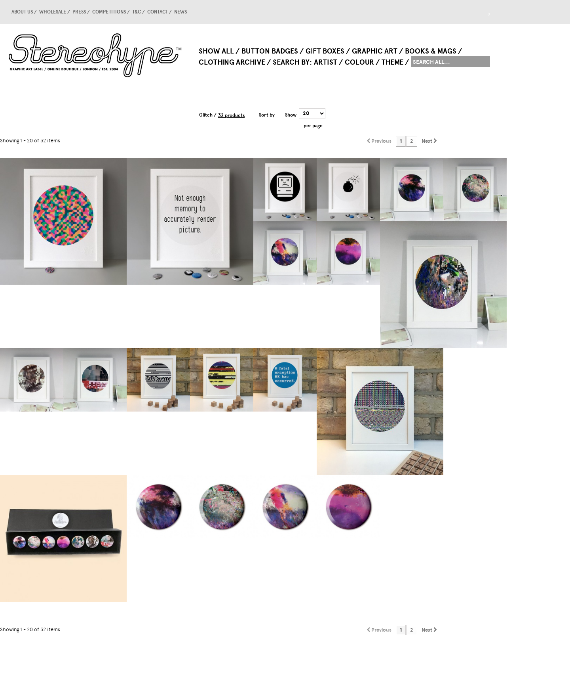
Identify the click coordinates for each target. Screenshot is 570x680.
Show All (216, 51)
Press (79, 12)
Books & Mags (430, 51)
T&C (136, 12)
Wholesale (52, 12)
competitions (109, 12)
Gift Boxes (325, 51)
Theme (392, 62)
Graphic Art (374, 51)
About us (22, 12)
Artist (325, 62)
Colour (359, 62)
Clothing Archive (232, 62)
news (180, 12)
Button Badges (269, 51)
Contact (157, 12)
